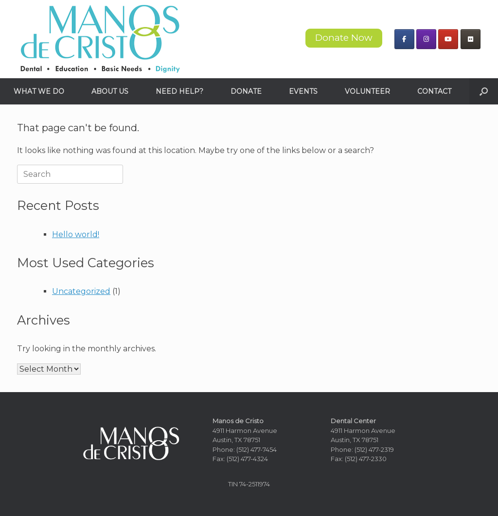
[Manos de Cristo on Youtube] (448, 39)
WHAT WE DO (39, 91)
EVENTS (303, 91)
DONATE (246, 91)
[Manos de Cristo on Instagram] (426, 39)
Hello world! (75, 234)
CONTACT (434, 91)
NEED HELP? (179, 91)
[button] (483, 91)
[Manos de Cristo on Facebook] (404, 39)
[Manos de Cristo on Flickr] (470, 39)
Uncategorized (81, 291)
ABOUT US (109, 91)
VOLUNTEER (367, 91)
